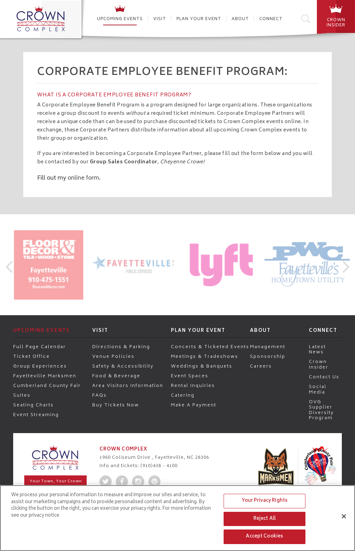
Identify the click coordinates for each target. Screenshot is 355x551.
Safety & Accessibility (123, 366)
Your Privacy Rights (264, 501)
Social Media (318, 389)
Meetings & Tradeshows (204, 356)
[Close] (344, 516)
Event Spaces (189, 375)
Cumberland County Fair (47, 385)
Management (267, 346)
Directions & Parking (121, 346)
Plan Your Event (198, 19)
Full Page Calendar (39, 346)
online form (83, 178)
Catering (182, 395)
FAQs (99, 395)
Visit (159, 19)
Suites (22, 395)
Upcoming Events (120, 19)
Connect (271, 19)
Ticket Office (31, 356)
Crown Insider (318, 364)
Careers (261, 366)
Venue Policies (113, 356)
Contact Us (324, 376)
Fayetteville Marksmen (44, 375)
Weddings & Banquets (201, 366)
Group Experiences (40, 366)
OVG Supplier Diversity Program (321, 409)
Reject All (264, 519)
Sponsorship (267, 356)
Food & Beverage (116, 375)
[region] (177, 518)
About (240, 19)
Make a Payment (193, 405)
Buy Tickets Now (115, 405)
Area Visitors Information (127, 385)
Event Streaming (36, 414)
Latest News (317, 349)
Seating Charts (33, 405)
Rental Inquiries (193, 385)
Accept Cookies (264, 537)
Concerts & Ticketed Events (210, 346)
